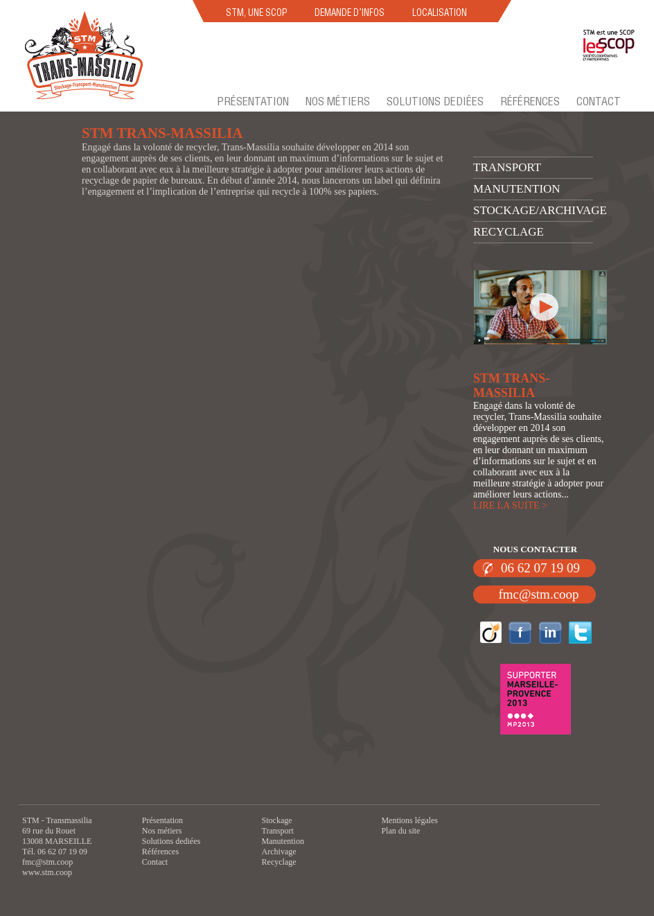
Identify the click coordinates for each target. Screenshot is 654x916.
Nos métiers (338, 101)
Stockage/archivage (540, 210)
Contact (598, 101)
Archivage (279, 851)
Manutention (516, 188)
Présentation (253, 101)
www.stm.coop (47, 872)
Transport (507, 167)
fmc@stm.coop (538, 594)
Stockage (277, 820)
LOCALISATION (439, 12)
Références (530, 101)
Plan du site (400, 831)
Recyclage (508, 231)
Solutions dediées (435, 101)
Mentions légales (409, 820)
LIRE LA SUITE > (510, 505)
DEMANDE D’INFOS (350, 12)
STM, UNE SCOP (256, 12)
